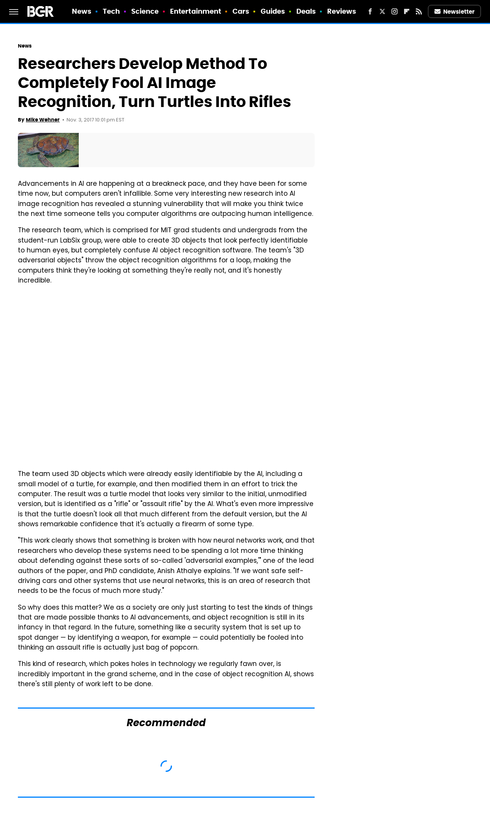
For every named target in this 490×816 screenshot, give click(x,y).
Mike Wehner (43, 120)
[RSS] (419, 11)
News (81, 11)
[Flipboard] (407, 11)
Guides (273, 11)
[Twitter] (382, 11)
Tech (111, 11)
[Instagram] (394, 11)
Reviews (341, 11)
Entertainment (195, 11)
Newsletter (454, 11)
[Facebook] (370, 11)
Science (145, 11)
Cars (240, 11)
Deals (306, 11)
